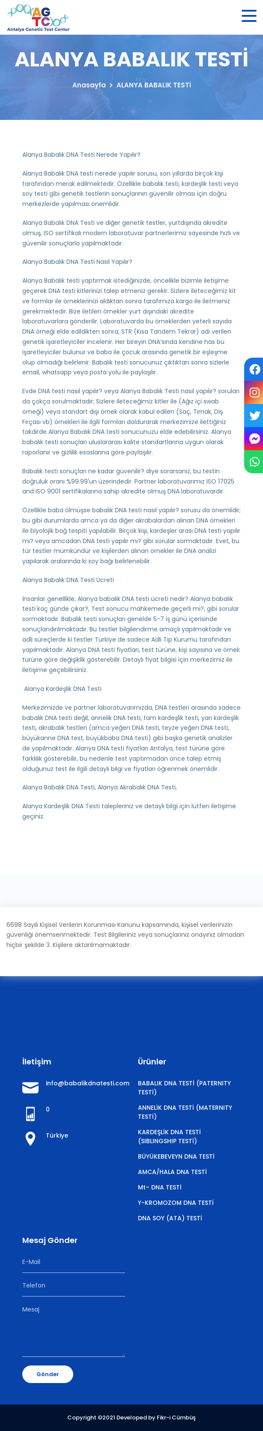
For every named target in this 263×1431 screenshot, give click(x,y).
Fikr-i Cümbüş (176, 1417)
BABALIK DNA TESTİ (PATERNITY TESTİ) (184, 1087)
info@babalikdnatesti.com (85, 1083)
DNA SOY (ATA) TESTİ (170, 1218)
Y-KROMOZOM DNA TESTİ (176, 1202)
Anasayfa (89, 85)
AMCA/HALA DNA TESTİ (172, 1172)
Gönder (47, 1374)
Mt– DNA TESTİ (160, 1187)
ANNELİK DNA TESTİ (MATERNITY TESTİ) (185, 1112)
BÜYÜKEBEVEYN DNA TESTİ (176, 1156)
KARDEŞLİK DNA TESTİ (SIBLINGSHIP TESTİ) (169, 1136)
